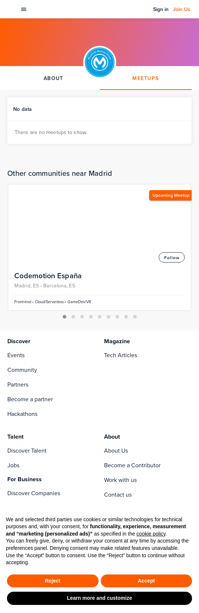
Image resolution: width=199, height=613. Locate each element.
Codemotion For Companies (43, 406)
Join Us (181, 9)
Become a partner (30, 298)
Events (16, 254)
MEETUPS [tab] (145, 78)
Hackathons (22, 312)
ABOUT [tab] (53, 78)
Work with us (120, 378)
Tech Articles (120, 254)
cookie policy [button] (150, 534)
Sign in (161, 9)
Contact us (118, 393)
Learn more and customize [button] (99, 598)
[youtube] (41, 458)
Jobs (13, 364)
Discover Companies (33, 392)
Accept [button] (146, 581)
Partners (17, 283)
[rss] (26, 458)
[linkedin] (26, 443)
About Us (116, 349)
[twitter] (11, 458)
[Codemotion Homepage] (11, 9)
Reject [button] (52, 581)
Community (22, 268)
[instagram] (41, 443)
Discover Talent (27, 349)
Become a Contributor (132, 364)
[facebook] (11, 443)
